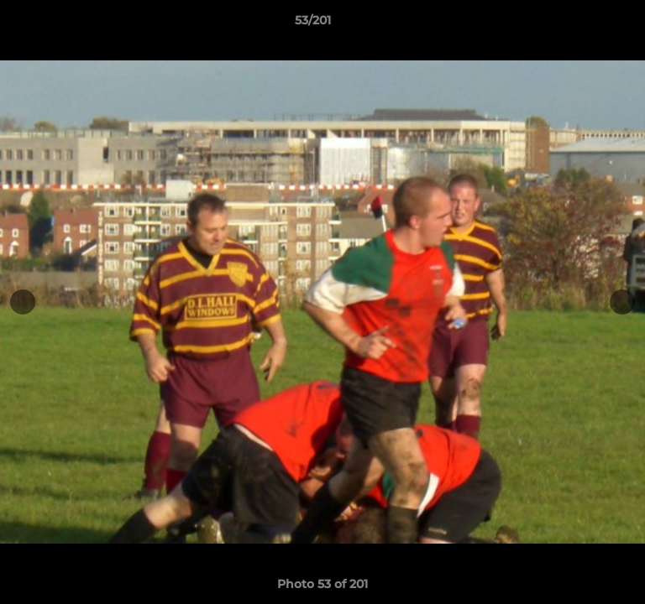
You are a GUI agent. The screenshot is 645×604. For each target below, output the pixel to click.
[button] (584, 24)
